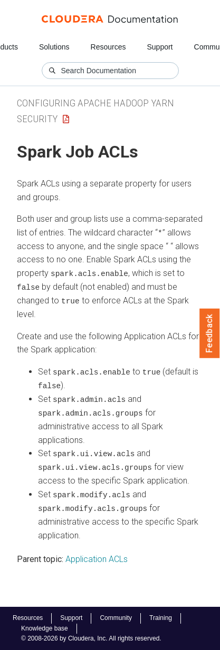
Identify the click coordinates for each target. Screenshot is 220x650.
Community (116, 618)
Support (160, 47)
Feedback (210, 333)
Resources (108, 47)
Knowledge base (44, 628)
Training (160, 618)
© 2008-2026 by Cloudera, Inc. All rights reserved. (91, 638)
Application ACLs (96, 556)
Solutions (54, 47)
